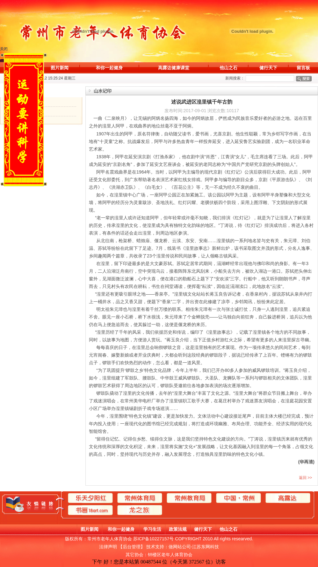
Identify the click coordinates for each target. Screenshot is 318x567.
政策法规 (178, 529)
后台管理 (132, 546)
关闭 (4, 49)
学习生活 (152, 529)
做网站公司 (180, 546)
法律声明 (108, 546)
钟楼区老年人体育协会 (170, 554)
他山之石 (228, 67)
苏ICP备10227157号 (153, 538)
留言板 (303, 67)
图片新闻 (60, 67)
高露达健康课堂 (173, 67)
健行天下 (268, 67)
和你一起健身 (109, 67)
